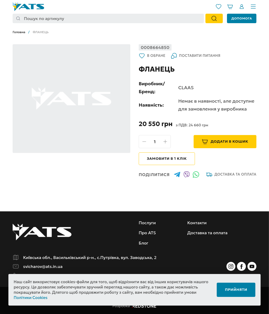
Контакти (197, 222)
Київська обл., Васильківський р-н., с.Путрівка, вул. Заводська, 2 (90, 257)
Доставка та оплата (231, 174)
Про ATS (147, 232)
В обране (152, 56)
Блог (143, 243)
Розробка (134, 305)
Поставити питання (195, 56)
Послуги (147, 222)
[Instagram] (230, 266)
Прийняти (236, 289)
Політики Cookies (31, 297)
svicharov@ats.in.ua (43, 266)
